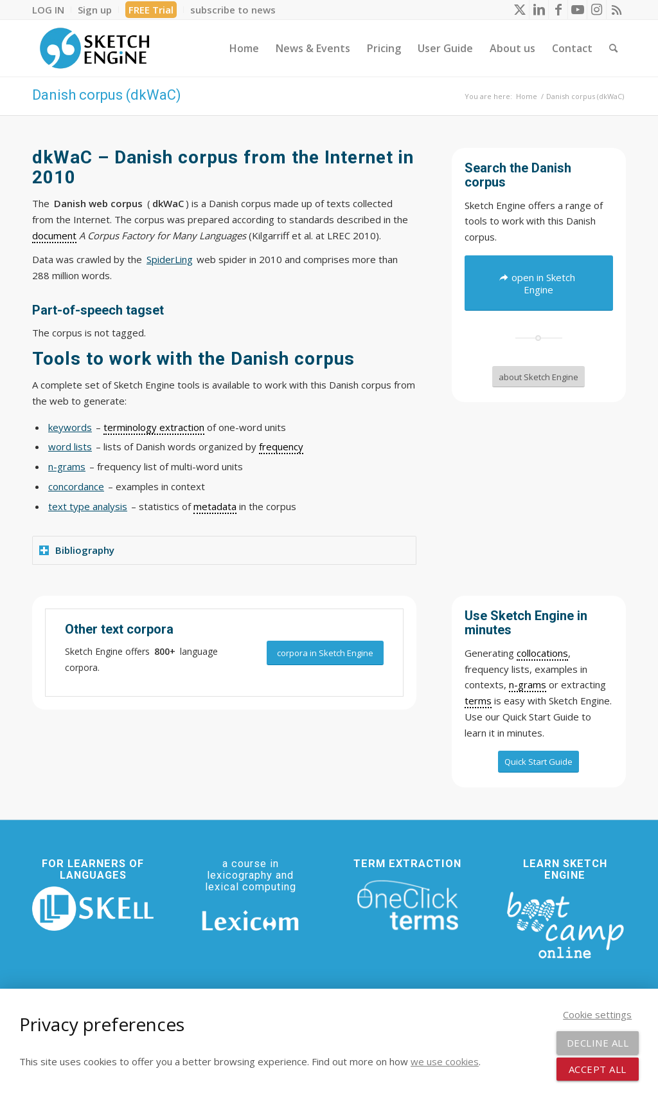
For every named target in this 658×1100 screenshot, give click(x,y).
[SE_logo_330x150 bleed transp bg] (94, 48)
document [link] (54, 235)
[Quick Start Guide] (538, 762)
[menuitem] (51, 9)
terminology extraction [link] (153, 427)
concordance (76, 486)
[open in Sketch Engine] (539, 283)
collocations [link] (542, 652)
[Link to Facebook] (558, 9)
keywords (70, 427)
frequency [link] (281, 446)
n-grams (66, 466)
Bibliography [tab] (76, 550)
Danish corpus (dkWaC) (106, 95)
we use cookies (445, 1061)
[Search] (613, 48)
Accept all (598, 1069)
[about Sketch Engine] (538, 377)
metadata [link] (214, 506)
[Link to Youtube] (577, 9)
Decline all (598, 1042)
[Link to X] (519, 9)
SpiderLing (170, 259)
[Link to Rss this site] (616, 9)
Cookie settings (597, 1014)
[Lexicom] (250, 920)
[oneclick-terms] (407, 905)
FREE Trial (151, 9)
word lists (70, 446)
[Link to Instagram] (596, 9)
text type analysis (87, 506)
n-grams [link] (527, 684)
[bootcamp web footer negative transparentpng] (565, 923)
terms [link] (478, 700)
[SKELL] (93, 908)
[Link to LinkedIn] (538, 9)
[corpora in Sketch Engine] (325, 653)
